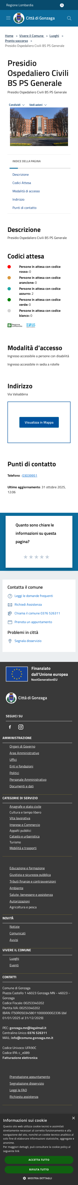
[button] (39, 1178)
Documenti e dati (22, 786)
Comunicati (18, 933)
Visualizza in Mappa (39, 422)
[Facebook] (10, 727)
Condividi (17, 104)
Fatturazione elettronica (19, 1057)
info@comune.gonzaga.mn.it (32, 1037)
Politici (14, 772)
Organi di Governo (22, 746)
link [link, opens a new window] (17, 1151)
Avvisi (14, 939)
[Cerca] (69, 18)
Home (9, 35)
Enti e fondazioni (21, 766)
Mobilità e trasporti (23, 847)
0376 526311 (37, 1032)
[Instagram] (21, 727)
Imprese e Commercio (25, 824)
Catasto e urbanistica (25, 836)
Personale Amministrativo (28, 779)
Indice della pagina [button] (26, 161)
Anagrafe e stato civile (25, 806)
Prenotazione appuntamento (30, 1076)
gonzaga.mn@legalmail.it (28, 1027)
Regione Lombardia (19, 4)
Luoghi (54, 35)
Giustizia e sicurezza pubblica (30, 874)
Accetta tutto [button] (38, 1160)
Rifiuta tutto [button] (39, 1169)
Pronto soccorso (16, 40)
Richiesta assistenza (24, 1096)
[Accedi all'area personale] (62, 5)
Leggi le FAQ (18, 1090)
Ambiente (16, 887)
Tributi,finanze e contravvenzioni (33, 881)
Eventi (14, 965)
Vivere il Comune (31, 35)
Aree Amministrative (24, 752)
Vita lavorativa (20, 818)
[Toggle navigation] (8, 17)
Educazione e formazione (27, 868)
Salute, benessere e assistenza (31, 894)
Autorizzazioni (20, 901)
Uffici (13, 759)
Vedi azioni (38, 104)
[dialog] (39, 1149)
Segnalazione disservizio (27, 1083)
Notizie (15, 926)
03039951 (29, 475)
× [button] (73, 1118)
